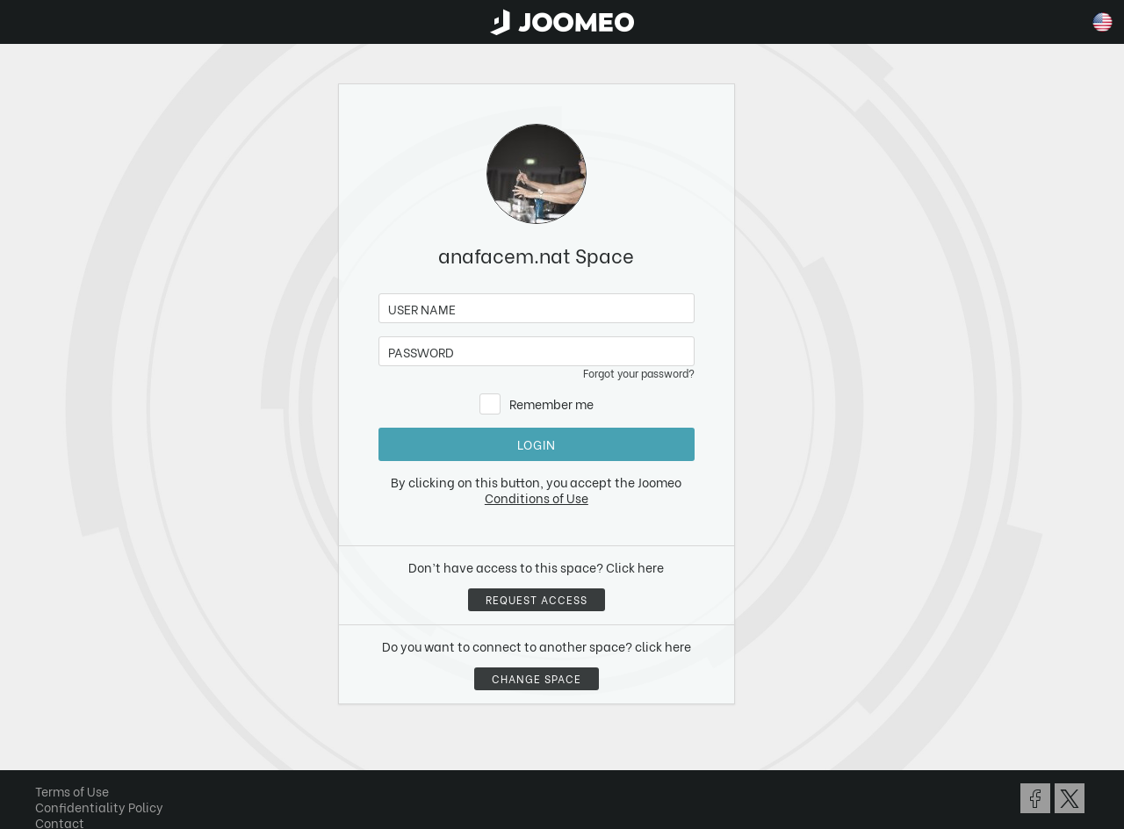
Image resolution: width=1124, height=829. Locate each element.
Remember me (551, 403)
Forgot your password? (639, 372)
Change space (536, 678)
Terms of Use (72, 791)
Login (536, 444)
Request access (536, 599)
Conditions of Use (536, 497)
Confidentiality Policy (99, 806)
